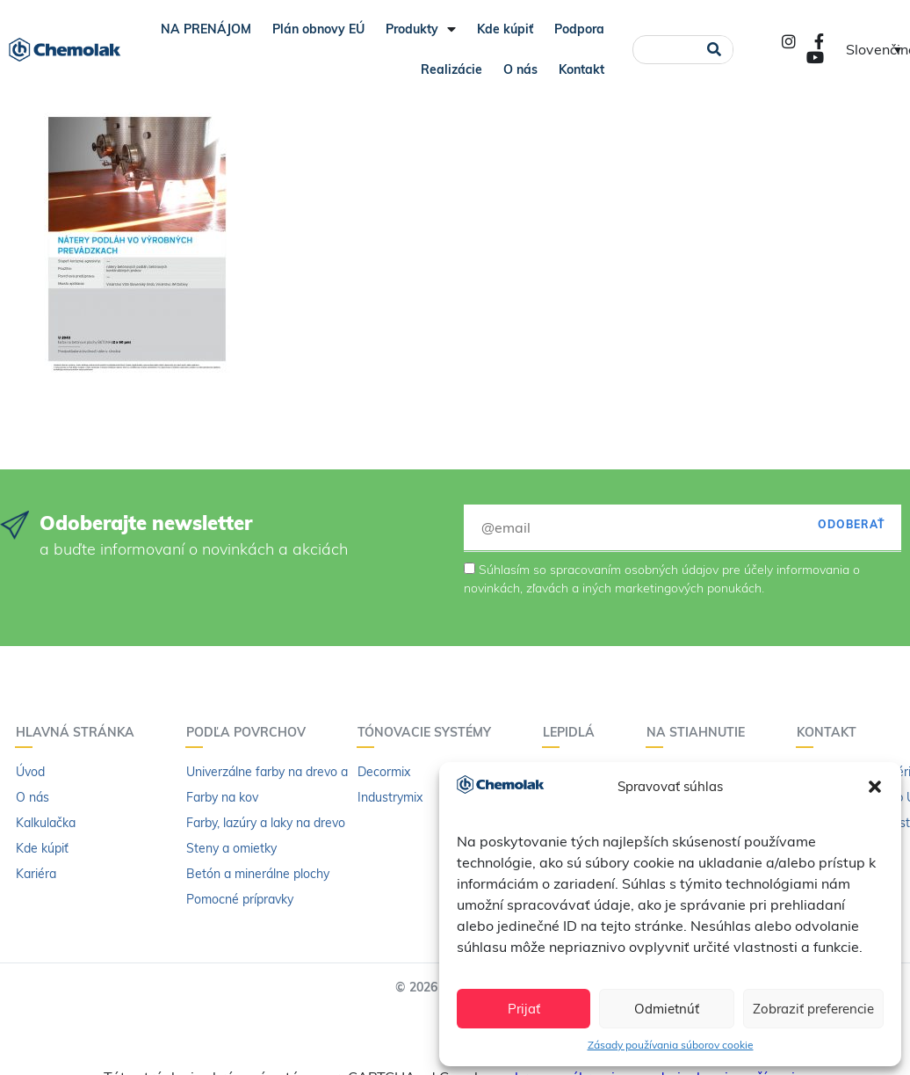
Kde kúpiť (505, 29)
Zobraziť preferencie (813, 1008)
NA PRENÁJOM (206, 29)
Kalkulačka (46, 823)
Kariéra (36, 874)
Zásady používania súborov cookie (671, 1044)
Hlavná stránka (79, 732)
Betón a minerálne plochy (257, 874)
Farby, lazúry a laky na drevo (265, 823)
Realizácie (451, 69)
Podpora (579, 29)
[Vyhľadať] (714, 49)
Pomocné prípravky (239, 899)
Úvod (30, 772)
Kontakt (581, 69)
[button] (875, 786)
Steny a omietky (231, 848)
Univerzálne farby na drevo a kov (278, 772)
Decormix (384, 772)
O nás (520, 69)
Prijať (524, 1008)
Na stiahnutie (700, 732)
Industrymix (390, 797)
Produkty (421, 29)
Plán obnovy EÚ (318, 29)
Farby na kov (222, 797)
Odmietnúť (666, 1008)
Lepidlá (573, 732)
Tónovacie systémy (429, 732)
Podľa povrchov (250, 732)
